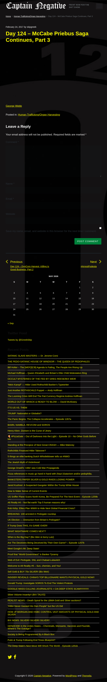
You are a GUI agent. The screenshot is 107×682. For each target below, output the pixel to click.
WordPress (71, 675)
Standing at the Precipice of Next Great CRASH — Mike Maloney (41, 445)
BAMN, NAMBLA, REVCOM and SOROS (29, 425)
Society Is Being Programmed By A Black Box (31, 634)
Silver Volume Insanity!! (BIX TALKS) (26, 594)
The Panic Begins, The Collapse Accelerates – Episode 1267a (39, 419)
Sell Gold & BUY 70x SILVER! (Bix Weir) (28, 571)
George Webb (14, 106)
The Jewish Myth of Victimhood (24, 462)
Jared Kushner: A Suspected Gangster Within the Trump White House (43, 485)
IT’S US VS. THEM (17, 407)
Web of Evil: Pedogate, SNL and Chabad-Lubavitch (34, 560)
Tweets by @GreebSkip (20, 339)
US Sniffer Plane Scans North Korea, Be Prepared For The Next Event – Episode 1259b (53, 496)
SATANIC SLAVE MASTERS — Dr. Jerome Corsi (33, 355)
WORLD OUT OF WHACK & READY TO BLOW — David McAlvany (42, 401)
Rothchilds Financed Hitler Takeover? (27, 450)
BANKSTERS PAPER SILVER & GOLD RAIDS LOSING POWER (41, 479)
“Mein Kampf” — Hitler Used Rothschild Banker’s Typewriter (39, 384)
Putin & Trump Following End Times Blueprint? (31, 640)
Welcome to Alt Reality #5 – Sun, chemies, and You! (34, 565)
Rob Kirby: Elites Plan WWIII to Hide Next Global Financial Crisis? (41, 508)
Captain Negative (42, 675)
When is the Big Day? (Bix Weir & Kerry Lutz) (31, 537)
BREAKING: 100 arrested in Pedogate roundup (32, 514)
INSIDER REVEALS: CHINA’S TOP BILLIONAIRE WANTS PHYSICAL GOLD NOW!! (51, 577)
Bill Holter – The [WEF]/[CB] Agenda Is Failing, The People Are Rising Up (45, 367)
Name (10, 183)
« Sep (11, 323)
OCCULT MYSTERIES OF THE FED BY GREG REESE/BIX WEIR (42, 378)
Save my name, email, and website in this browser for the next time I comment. (51, 231)
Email (10, 198)
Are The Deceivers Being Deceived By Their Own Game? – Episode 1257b (46, 542)
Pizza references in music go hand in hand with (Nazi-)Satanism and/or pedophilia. (50, 473)
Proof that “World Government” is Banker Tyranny (33, 554)
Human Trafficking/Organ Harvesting (39, 114)
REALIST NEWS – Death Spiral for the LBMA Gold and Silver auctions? (44, 600)
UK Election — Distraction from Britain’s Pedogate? (34, 519)
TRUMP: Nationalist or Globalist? (25, 413)
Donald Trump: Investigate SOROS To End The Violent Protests (40, 583)
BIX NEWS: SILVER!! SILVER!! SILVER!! (29, 620)
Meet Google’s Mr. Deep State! (23, 548)
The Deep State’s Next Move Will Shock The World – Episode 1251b (43, 646)
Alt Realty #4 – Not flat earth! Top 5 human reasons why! (36, 502)
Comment (12, 142)
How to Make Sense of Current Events (27, 491)
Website (10, 214)
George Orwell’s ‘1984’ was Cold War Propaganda (33, 468)
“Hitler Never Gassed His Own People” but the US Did (35, 606)
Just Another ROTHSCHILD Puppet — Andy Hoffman (35, 390)
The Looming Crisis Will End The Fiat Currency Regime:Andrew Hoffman (45, 396)
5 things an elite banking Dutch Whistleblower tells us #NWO (39, 456)
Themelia (86, 675)
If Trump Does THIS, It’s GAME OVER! (28, 525)
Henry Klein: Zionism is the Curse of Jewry (29, 430)
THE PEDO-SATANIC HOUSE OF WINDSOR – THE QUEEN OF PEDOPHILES (49, 361)
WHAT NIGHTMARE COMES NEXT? (27, 531)
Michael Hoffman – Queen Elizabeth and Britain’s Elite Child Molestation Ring (47, 373)
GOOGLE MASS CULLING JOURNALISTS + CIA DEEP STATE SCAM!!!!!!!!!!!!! (48, 588)
